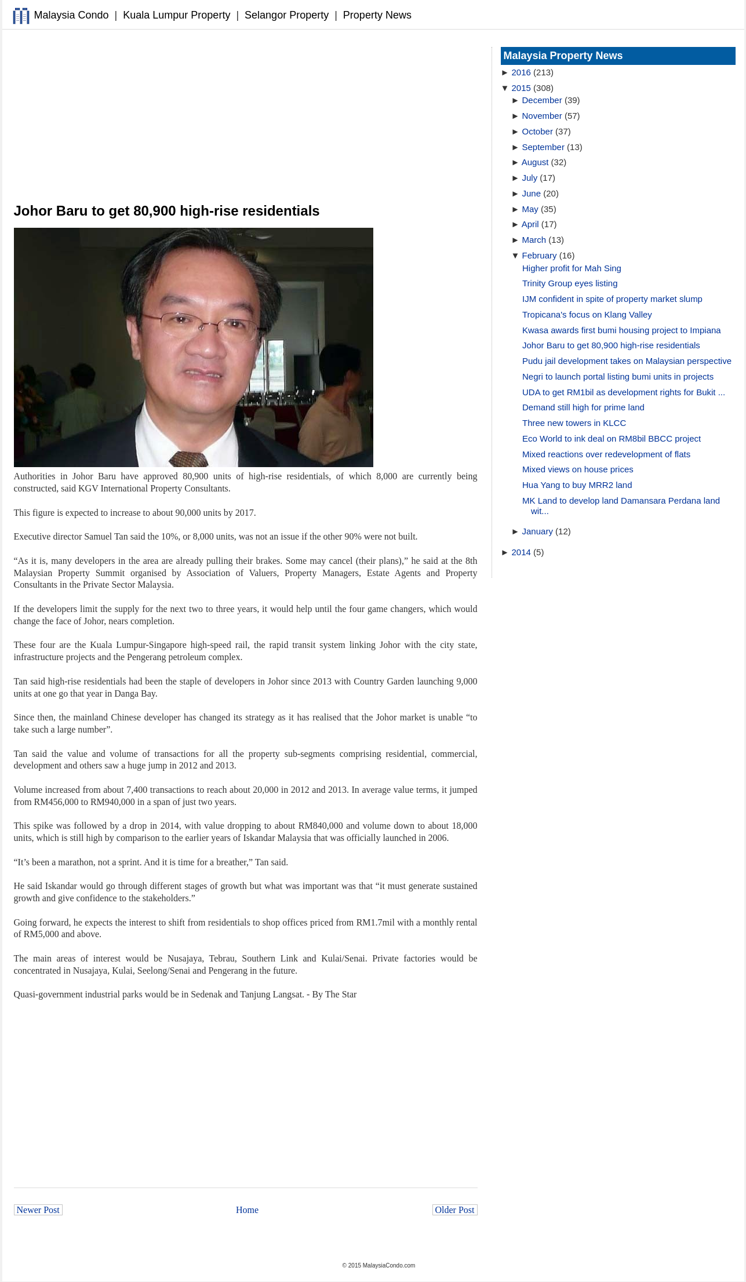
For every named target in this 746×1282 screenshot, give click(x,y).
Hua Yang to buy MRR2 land (577, 485)
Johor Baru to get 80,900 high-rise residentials (611, 345)
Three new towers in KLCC (574, 423)
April (530, 224)
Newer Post (38, 1210)
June (531, 193)
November (542, 116)
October (537, 131)
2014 (521, 552)
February (539, 255)
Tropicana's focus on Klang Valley (587, 314)
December (542, 100)
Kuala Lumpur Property (176, 15)
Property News (377, 15)
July (530, 178)
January (537, 531)
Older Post (455, 1210)
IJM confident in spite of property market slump (612, 299)
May (530, 209)
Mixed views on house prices (578, 469)
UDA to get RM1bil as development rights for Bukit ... (623, 392)
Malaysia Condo (71, 15)
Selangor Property (287, 15)
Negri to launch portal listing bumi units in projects (618, 376)
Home (247, 1210)
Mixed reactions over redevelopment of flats (606, 454)
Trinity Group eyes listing (570, 283)
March (534, 240)
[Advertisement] (246, 116)
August (535, 162)
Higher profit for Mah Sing (571, 268)
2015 (521, 88)
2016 (521, 72)
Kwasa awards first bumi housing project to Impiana (621, 330)
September (543, 147)
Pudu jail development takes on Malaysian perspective (627, 361)
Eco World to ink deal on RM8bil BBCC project (611, 438)
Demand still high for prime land (583, 407)
